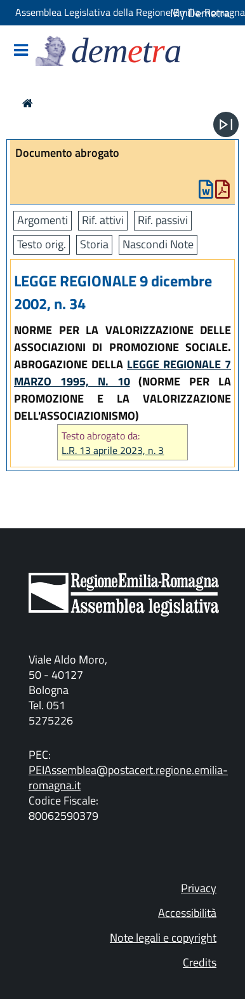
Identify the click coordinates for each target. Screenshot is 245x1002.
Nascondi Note (158, 244)
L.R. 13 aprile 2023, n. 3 (113, 450)
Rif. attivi (103, 220)
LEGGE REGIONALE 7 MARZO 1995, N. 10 (122, 373)
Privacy (198, 888)
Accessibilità (187, 912)
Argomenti (42, 220)
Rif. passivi (163, 220)
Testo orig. (41, 244)
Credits (199, 962)
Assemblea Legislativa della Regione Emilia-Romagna (130, 12)
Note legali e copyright (163, 937)
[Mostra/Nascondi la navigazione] (21, 51)
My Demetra (200, 13)
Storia (94, 244)
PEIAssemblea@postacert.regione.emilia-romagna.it (128, 777)
